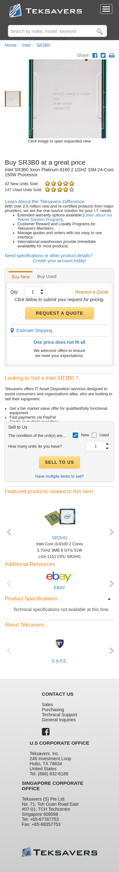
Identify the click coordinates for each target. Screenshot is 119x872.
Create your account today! (59, 260)
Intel (26, 45)
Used (104, 435)
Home (11, 45)
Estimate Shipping (31, 330)
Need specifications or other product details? (48, 255)
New (85, 435)
